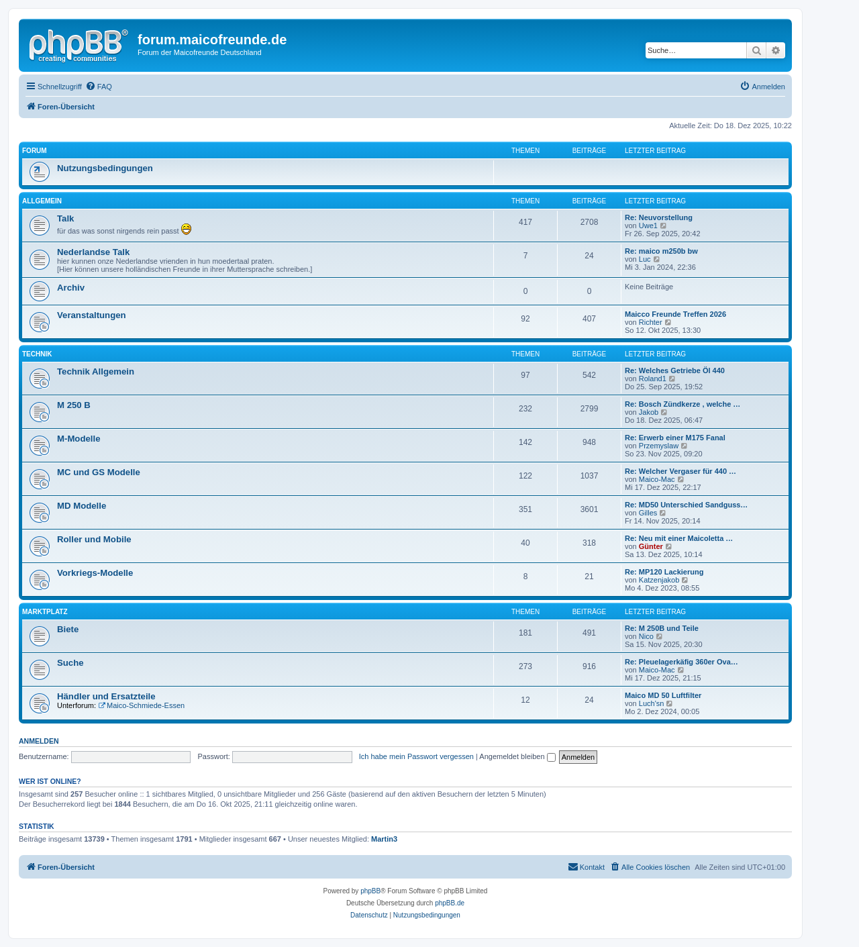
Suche (70, 663)
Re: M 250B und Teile (662, 628)
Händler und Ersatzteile (106, 696)
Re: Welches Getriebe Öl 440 (675, 370)
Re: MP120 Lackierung (664, 572)
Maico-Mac (657, 479)
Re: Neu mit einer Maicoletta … (679, 538)
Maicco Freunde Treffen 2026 (675, 314)
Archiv (71, 288)
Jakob (648, 412)
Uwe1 (648, 225)
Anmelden (39, 741)
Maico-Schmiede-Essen (141, 705)
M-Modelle (78, 439)
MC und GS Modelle (98, 472)
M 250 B (74, 405)
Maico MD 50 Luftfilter (663, 695)
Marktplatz (45, 611)
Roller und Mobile (94, 539)
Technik (37, 354)
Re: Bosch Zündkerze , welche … (682, 404)
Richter (650, 322)
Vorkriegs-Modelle (95, 573)
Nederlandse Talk (93, 252)
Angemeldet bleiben (517, 756)
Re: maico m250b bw (661, 251)
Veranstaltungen (91, 315)
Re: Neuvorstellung (659, 217)
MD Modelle (81, 506)
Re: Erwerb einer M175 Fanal (675, 438)
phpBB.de (449, 903)
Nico (646, 636)
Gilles (648, 513)
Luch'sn (651, 703)
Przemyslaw (658, 446)
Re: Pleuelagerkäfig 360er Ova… (681, 662)
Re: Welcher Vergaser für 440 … (680, 471)
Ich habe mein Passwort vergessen (416, 756)
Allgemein (42, 201)
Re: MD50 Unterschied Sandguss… (686, 505)
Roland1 (652, 379)
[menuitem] (98, 87)
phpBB (370, 891)
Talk (65, 218)
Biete (68, 629)
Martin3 (384, 839)
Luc (645, 259)
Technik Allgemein (95, 371)
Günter (651, 546)
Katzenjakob (659, 580)
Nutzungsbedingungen (105, 168)
